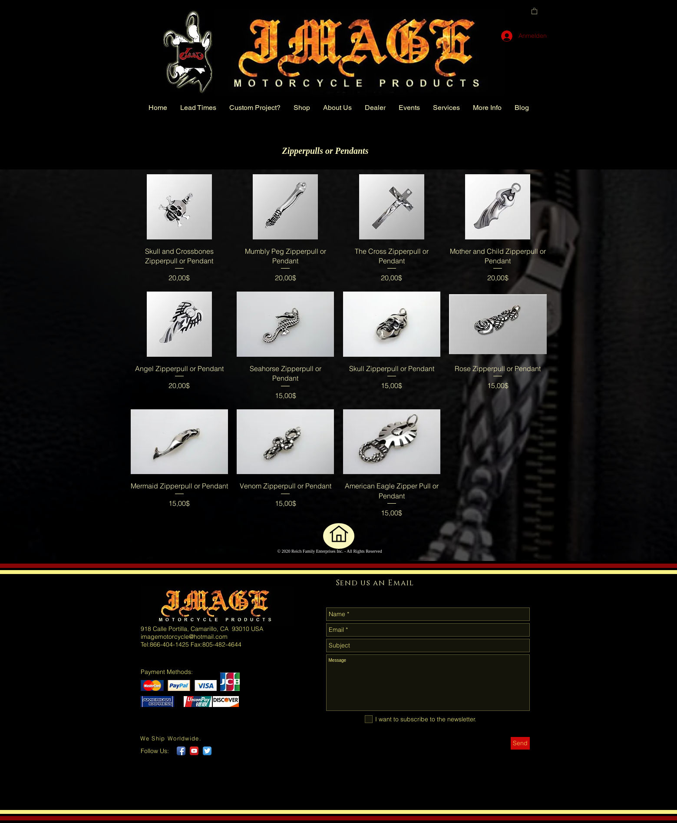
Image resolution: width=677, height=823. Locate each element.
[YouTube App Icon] (194, 751)
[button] (534, 10)
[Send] (520, 743)
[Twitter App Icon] (207, 751)
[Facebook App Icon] (181, 751)
